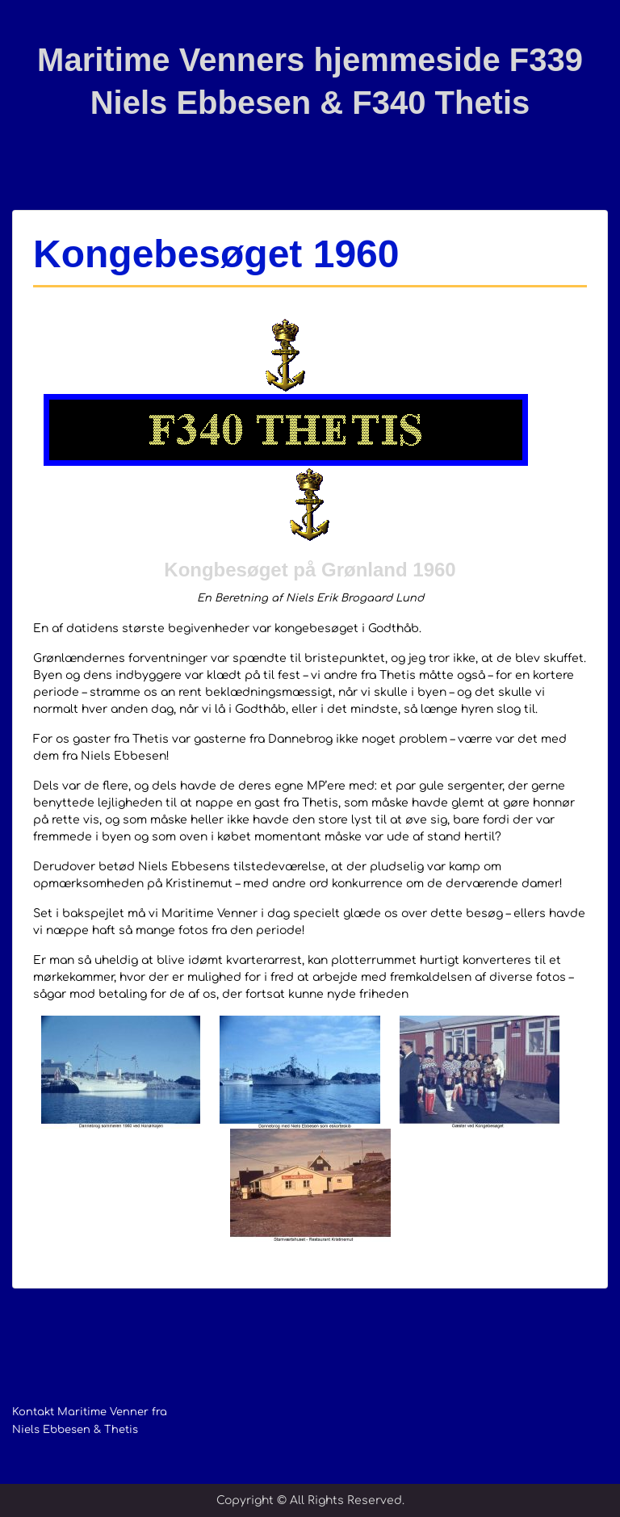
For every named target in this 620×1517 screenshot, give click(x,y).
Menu (29, 27)
